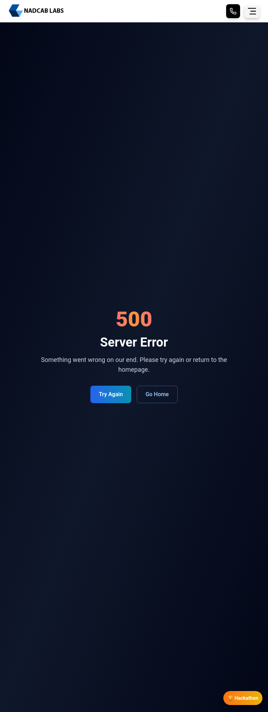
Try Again (111, 394)
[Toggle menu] (252, 11)
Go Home (157, 394)
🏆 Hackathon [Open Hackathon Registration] (243, 698)
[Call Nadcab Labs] (233, 11)
